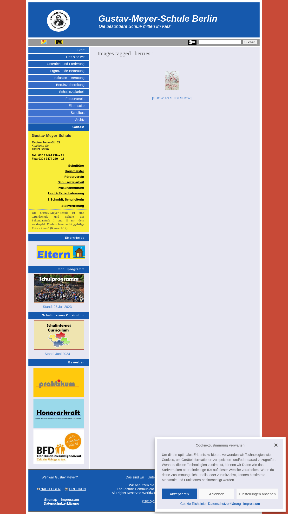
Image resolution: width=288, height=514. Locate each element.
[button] (276, 445)
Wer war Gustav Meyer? (59, 477)
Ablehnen (216, 494)
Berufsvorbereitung (70, 85)
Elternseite (77, 106)
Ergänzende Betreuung (67, 71)
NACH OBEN (50, 489)
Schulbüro (76, 165)
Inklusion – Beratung (69, 78)
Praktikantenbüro (71, 188)
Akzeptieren (179, 494)
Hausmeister (74, 171)
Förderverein (75, 99)
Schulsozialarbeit (72, 92)
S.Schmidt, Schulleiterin (65, 199)
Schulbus (78, 113)
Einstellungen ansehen (257, 494)
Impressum (251, 504)
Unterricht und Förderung (66, 64)
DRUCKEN (77, 489)
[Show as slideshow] (172, 98)
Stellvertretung (72, 206)
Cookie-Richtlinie (193, 504)
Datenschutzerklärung (224, 504)
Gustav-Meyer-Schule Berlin (157, 18)
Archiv (80, 120)
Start (81, 50)
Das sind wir (75, 57)
